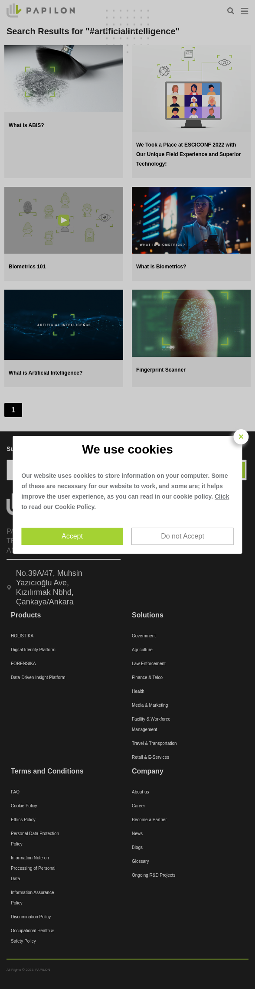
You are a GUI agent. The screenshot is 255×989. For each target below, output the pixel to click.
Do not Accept (182, 536)
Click (222, 496)
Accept (72, 536)
